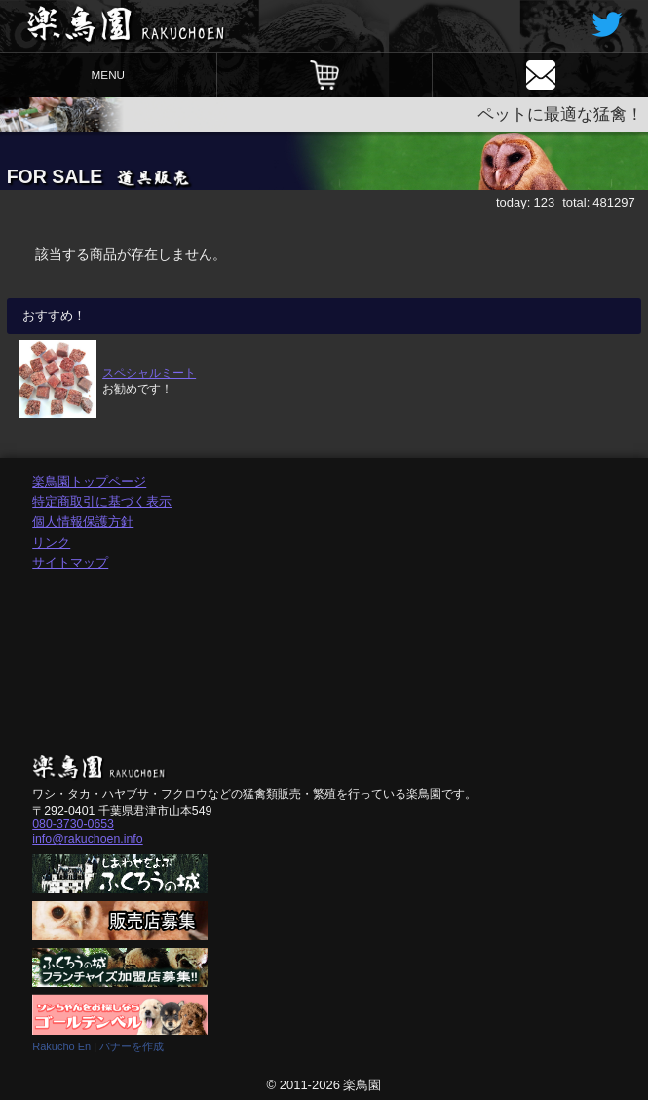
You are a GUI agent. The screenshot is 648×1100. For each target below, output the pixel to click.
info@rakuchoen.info (87, 839)
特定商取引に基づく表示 (102, 501)
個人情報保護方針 (82, 521)
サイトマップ (70, 562)
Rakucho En (61, 1046)
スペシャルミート (149, 372)
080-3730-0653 (73, 824)
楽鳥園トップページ (89, 481)
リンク (51, 542)
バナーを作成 (131, 1046)
